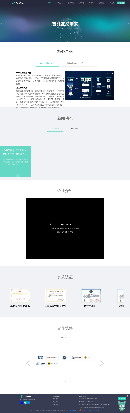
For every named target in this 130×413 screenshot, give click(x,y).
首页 (49, 3)
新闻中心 (81, 3)
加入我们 (112, 3)
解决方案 (70, 3)
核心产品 (60, 3)
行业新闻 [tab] (74, 128)
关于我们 (102, 3)
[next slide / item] (128, 24)
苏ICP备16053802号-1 (72, 410)
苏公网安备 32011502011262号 (89, 410)
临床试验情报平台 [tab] (47, 63)
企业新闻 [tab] (55, 128)
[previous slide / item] (1, 24)
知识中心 (91, 3)
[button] (62, 381)
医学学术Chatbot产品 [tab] (75, 63)
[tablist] (65, 63)
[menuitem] (49, 3)
